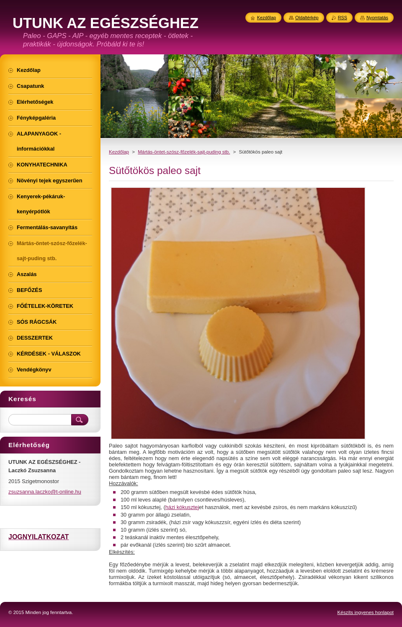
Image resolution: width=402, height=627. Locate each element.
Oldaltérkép (307, 17)
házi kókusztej (182, 507)
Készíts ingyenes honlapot (366, 612)
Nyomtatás (377, 17)
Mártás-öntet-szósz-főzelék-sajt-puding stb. (184, 151)
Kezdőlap (119, 151)
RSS (342, 17)
